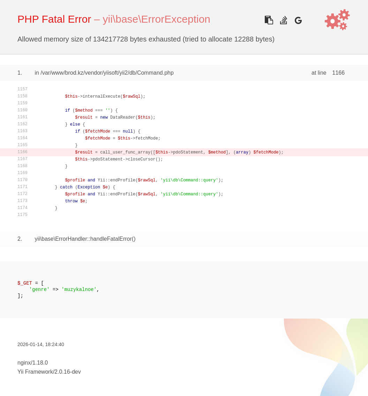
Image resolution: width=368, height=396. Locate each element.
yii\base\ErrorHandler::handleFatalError (83, 239)
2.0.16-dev (67, 372)
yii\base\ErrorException (156, 19)
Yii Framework (35, 372)
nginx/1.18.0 (32, 363)
